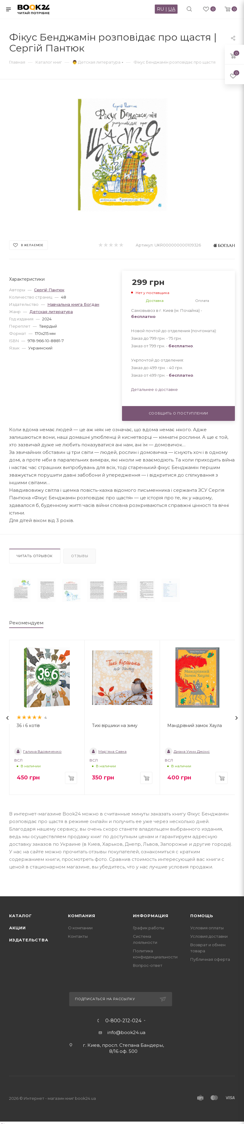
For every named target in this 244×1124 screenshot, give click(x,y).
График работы (148, 927)
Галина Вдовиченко (38, 751)
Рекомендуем (26, 623)
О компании (80, 927)
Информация (150, 915)
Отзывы (79, 556)
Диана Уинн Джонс (187, 751)
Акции (17, 927)
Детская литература (51, 311)
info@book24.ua (126, 1032)
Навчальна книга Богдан (73, 304)
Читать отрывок (35, 556)
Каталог (20, 915)
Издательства (28, 939)
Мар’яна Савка (108, 751)
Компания (81, 915)
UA (171, 9)
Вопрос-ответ (147, 965)
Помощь (201, 915)
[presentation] (8, 718)
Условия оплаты (207, 927)
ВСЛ (18, 760)
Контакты (78, 936)
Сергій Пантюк (49, 289)
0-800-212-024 (123, 1020)
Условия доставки (209, 936)
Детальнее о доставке (154, 389)
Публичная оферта (210, 959)
